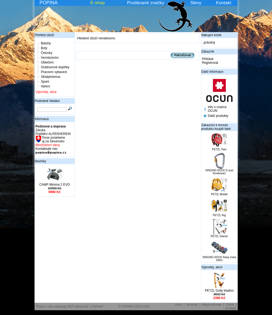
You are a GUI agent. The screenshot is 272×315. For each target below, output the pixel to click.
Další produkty (218, 116)
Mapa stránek (212, 305)
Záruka (40, 130)
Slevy (195, 2)
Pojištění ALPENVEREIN (53, 134)
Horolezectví (50, 57)
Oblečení (47, 62)
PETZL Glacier (219, 236)
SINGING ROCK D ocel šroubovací (219, 172)
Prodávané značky (145, 2)
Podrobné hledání (47, 101)
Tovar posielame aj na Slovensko (53, 139)
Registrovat (210, 63)
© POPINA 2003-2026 (134, 306)
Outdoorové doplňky (55, 67)
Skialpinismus (50, 77)
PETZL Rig (219, 215)
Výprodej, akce (46, 92)
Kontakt (223, 2)
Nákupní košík (211, 35)
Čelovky (46, 53)
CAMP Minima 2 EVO (54, 184)
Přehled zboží (44, 35)
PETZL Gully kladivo (219, 290)
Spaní (45, 81)
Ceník (230, 305)
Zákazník (207, 51)
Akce (178, 305)
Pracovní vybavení (54, 72)
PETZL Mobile (219, 194)
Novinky (40, 161)
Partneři (97, 306)
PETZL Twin (219, 149)
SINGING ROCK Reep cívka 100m (219, 259)
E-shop (97, 2)
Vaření (45, 86)
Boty (44, 48)
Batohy (46, 43)
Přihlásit (208, 59)
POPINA (49, 2)
